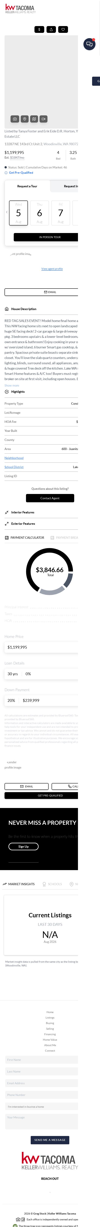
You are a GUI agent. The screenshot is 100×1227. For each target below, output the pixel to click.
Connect (50, 1021)
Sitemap (76, 1222)
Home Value (50, 1010)
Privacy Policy (26, 1222)
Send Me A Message (50, 1111)
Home (50, 983)
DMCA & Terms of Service (53, 1222)
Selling (50, 999)
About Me (50, 1016)
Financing (50, 1005)
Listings (50, 988)
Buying (50, 994)
